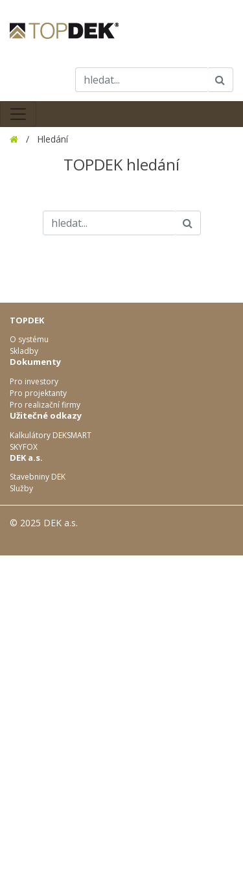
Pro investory (34, 381)
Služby (21, 488)
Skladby (24, 350)
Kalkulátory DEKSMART (50, 435)
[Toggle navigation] (18, 114)
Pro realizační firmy (45, 404)
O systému (29, 339)
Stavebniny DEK (37, 476)
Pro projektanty (38, 393)
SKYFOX (24, 446)
